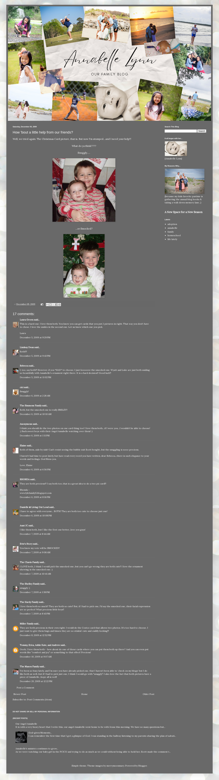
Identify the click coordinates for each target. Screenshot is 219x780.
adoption (172, 224)
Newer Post (19, 694)
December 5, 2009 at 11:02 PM (35, 377)
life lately (172, 239)
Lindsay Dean (27, 347)
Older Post (148, 694)
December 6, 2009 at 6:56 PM (35, 469)
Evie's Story (26, 543)
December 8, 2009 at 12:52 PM (35, 635)
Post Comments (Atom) (39, 699)
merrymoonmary (115, 765)
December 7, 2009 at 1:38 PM (35, 592)
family (170, 231)
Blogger (142, 765)
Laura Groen (26, 319)
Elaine (23, 445)
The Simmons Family (31, 405)
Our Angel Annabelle (26, 723)
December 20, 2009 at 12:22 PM (36, 681)
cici (21, 387)
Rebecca (24, 365)
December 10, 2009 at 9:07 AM (36, 656)
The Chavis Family (29, 562)
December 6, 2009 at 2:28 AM (35, 395)
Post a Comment (25, 687)
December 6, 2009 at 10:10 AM (36, 414)
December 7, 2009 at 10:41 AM (35, 573)
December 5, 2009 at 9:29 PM (35, 337)
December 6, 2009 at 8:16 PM (35, 497)
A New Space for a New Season (183, 212)
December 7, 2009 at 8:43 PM (35, 613)
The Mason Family (29, 666)
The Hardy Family (29, 602)
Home (84, 694)
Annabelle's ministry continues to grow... (37, 748)
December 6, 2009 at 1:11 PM (35, 435)
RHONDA (25, 479)
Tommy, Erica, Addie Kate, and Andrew (40, 645)
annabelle (172, 228)
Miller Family (26, 623)
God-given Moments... (40, 732)
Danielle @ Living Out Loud (34, 507)
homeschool (174, 235)
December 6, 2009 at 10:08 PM (36, 515)
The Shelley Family (30, 583)
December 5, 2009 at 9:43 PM (35, 355)
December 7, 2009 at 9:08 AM (35, 552)
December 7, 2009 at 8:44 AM (35, 534)
